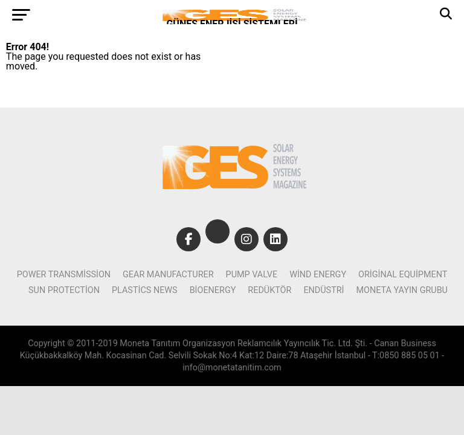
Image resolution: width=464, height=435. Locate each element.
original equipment (402, 274)
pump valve (252, 274)
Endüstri (323, 290)
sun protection (64, 290)
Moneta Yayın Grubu (402, 290)
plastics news (145, 290)
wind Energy (317, 274)
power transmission (64, 274)
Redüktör (269, 290)
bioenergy (213, 290)
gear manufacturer (168, 274)
